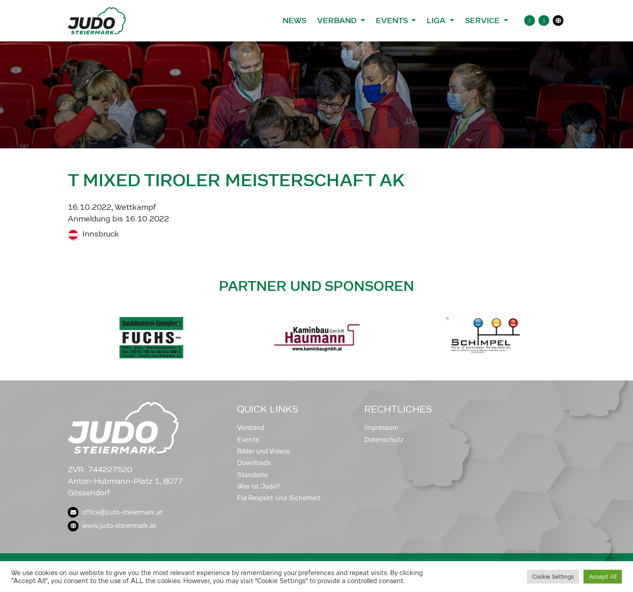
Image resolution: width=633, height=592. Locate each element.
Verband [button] (337, 20)
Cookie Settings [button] (553, 576)
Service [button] (483, 20)
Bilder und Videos (263, 451)
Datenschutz (384, 440)
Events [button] (393, 20)
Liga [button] (437, 20)
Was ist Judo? (258, 486)
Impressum (381, 428)
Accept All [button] (603, 576)
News (294, 20)
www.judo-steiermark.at (112, 526)
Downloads (254, 463)
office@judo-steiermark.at (115, 512)
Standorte (252, 475)
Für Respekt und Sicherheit (279, 498)
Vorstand (250, 428)
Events (248, 440)
